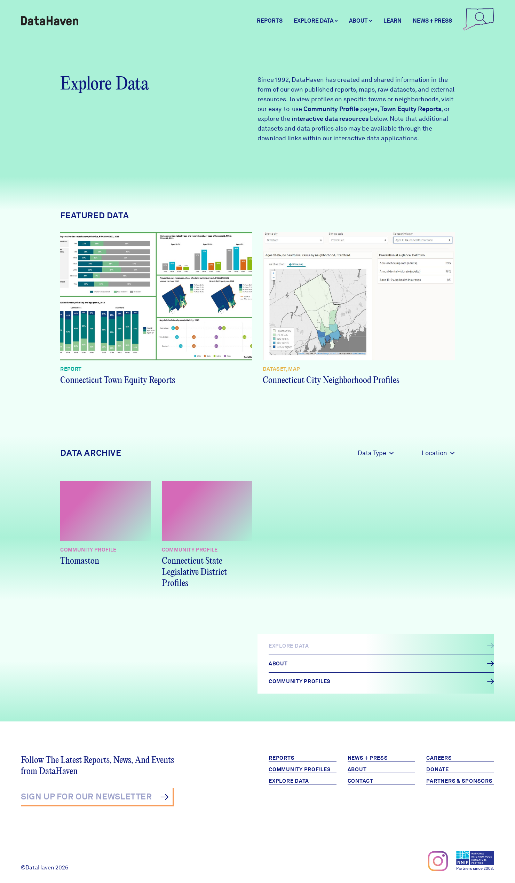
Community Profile (331, 108)
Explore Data (289, 781)
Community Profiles (300, 769)
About (357, 769)
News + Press (432, 20)
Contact (360, 781)
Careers (439, 758)
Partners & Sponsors (459, 781)
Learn (392, 20)
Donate (437, 769)
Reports (270, 20)
